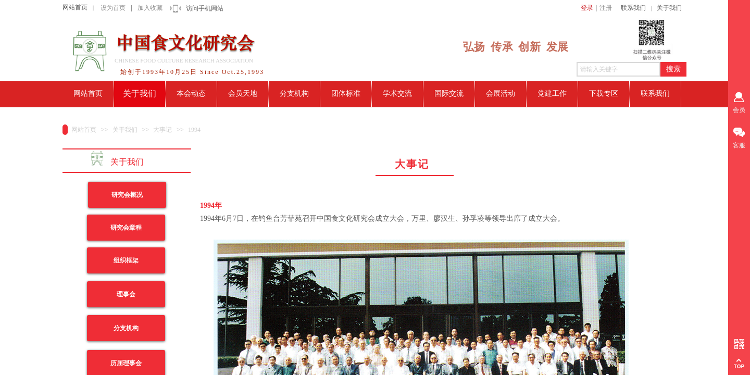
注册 (605, 7)
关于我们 (669, 7)
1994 (194, 129)
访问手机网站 (204, 8)
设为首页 (113, 7)
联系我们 (633, 7)
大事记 (162, 129)
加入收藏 (150, 7)
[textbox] (618, 69)
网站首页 (75, 7)
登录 (587, 7)
